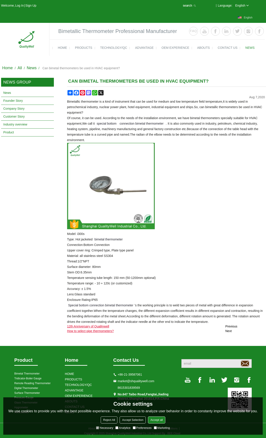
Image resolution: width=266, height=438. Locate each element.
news (250, 47)
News (31, 68)
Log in (19, 5)
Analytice (123, 427)
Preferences (142, 427)
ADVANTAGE (144, 47)
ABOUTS (203, 47)
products (83, 47)
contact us (227, 47)
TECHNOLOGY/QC (113, 47)
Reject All (109, 420)
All (20, 68)
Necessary (104, 427)
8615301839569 (129, 387)
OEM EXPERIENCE (175, 47)
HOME (62, 47)
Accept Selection (132, 420)
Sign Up (31, 5)
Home (7, 68)
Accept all (156, 420)
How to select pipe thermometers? (90, 331)
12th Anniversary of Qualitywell (88, 326)
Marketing (162, 427)
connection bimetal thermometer (142, 123)
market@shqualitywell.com (136, 381)
